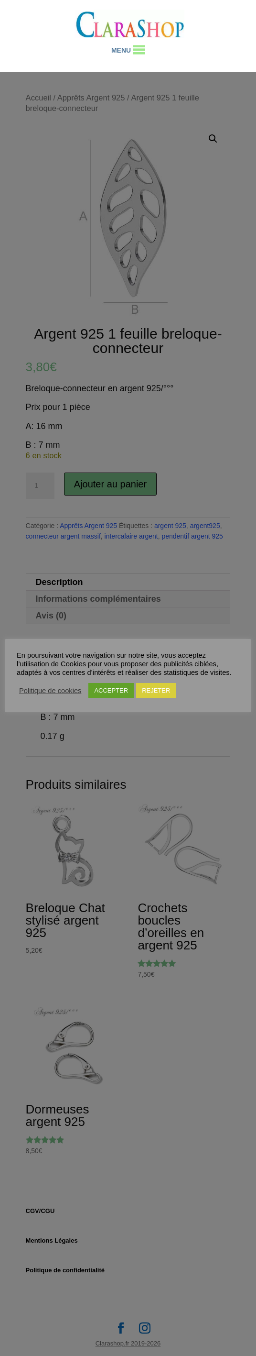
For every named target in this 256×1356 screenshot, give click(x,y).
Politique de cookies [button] (50, 691)
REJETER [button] (156, 690)
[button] (121, 50)
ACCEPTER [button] (111, 690)
